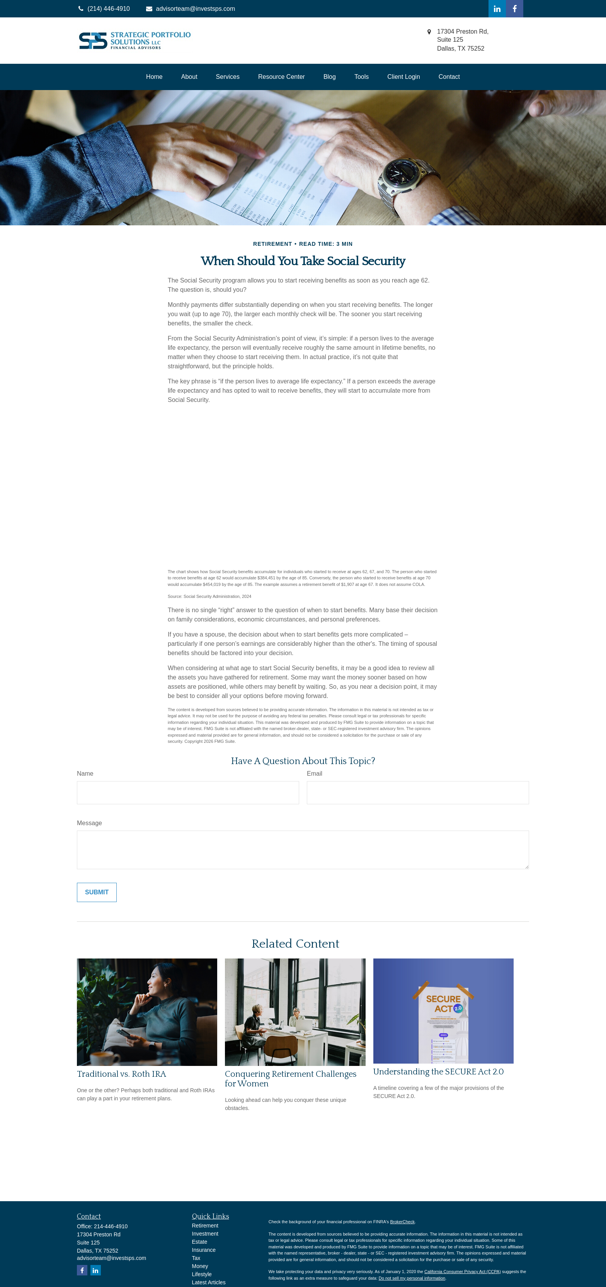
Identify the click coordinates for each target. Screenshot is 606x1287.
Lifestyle (202, 1274)
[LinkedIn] (497, 8)
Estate (200, 1242)
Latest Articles (209, 1282)
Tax (196, 1258)
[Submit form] (97, 892)
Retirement (205, 1225)
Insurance (204, 1250)
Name (85, 773)
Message (89, 823)
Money (200, 1266)
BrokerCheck (402, 1221)
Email (314, 773)
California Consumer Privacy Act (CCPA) (462, 1271)
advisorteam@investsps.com (190, 8)
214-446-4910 (111, 1226)
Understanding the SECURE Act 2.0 (438, 1072)
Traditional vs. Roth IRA (121, 1074)
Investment (205, 1234)
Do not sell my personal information (412, 1278)
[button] (154, 77)
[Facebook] (514, 8)
